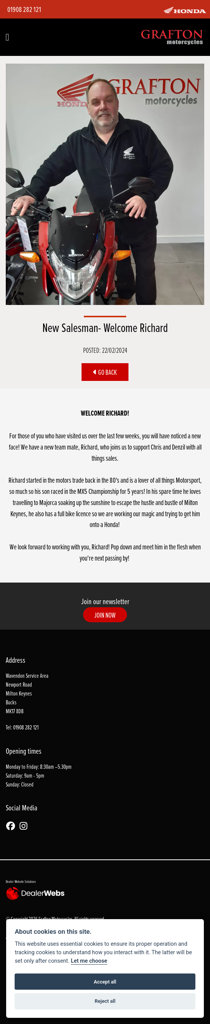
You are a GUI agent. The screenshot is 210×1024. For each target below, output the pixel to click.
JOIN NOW (105, 615)
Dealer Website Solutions (21, 881)
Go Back (105, 372)
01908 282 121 (24, 9)
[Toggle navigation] (7, 37)
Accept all (105, 982)
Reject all (105, 1001)
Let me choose (89, 961)
